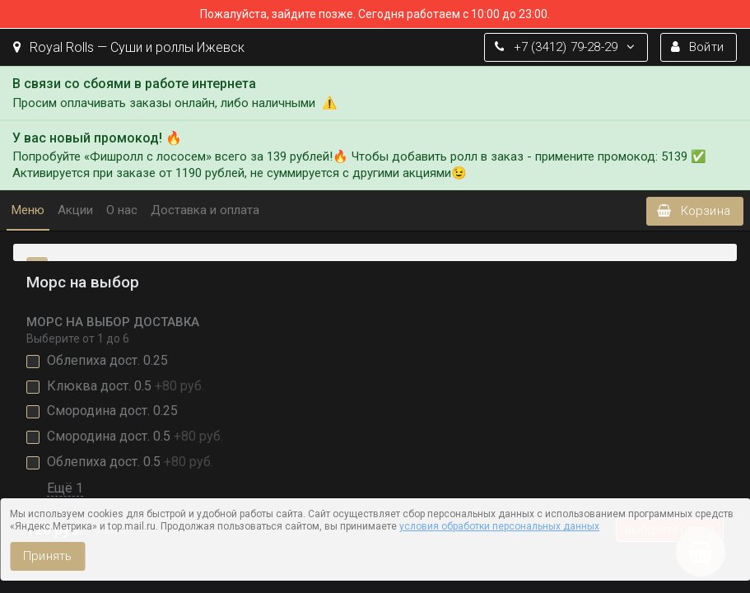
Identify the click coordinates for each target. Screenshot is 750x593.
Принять (47, 556)
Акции (75, 210)
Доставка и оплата (205, 210)
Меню (28, 210)
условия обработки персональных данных (499, 526)
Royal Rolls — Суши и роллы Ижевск (129, 47)
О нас (121, 210)
